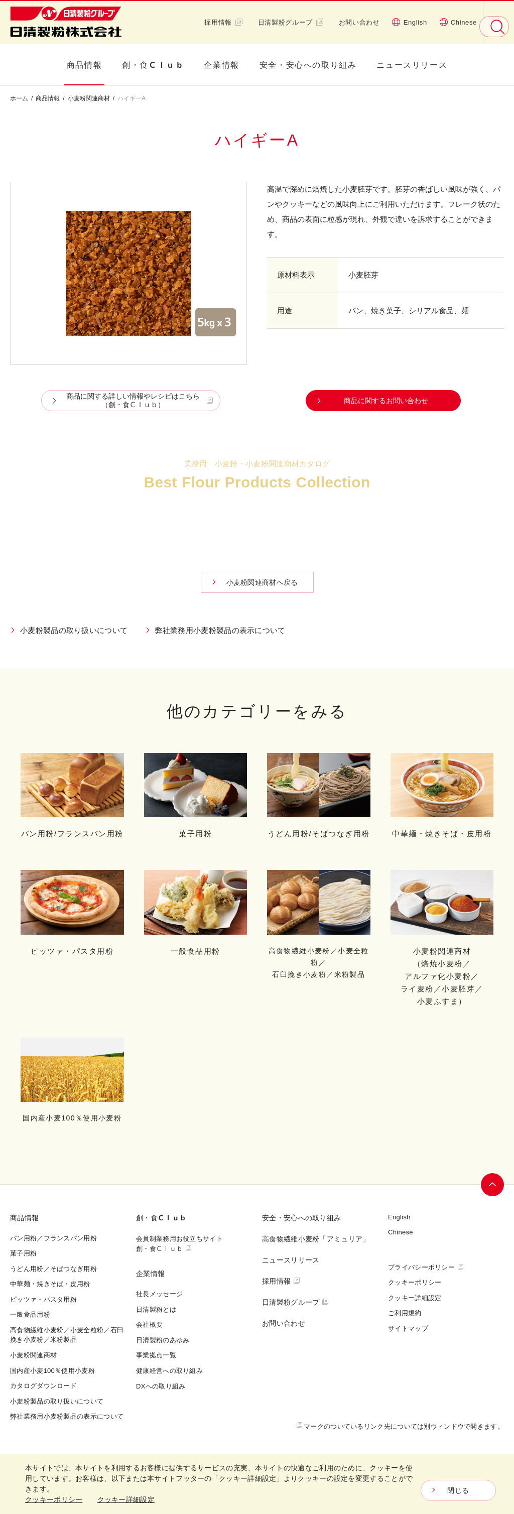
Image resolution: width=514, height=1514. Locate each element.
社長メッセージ (159, 1293)
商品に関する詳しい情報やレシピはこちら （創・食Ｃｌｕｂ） (133, 400)
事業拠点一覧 (156, 1354)
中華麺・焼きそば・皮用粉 (50, 1283)
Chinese (458, 22)
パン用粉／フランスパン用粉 (53, 1237)
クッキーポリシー (414, 1282)
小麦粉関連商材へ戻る (262, 582)
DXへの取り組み (160, 1386)
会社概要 (149, 1324)
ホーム (19, 98)
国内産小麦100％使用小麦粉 (52, 1370)
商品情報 (84, 64)
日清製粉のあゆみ (162, 1339)
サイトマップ (408, 1328)
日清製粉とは (156, 1309)
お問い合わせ (359, 22)
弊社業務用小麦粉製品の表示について (220, 630)
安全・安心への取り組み (308, 64)
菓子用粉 (23, 1252)
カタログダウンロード (260, 516)
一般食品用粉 (30, 1314)
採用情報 (223, 22)
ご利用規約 (405, 1312)
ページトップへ (492, 1184)
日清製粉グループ (291, 22)
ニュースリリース (411, 64)
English (409, 22)
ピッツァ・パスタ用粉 (43, 1299)
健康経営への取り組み (169, 1370)
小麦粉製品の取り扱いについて (73, 630)
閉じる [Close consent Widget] (458, 1490)
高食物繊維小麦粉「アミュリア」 (316, 1238)
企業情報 (221, 64)
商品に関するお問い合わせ (386, 400)
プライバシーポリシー (421, 1267)
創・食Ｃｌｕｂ (153, 64)
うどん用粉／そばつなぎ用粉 (53, 1268)
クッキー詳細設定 (414, 1297)
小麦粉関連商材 (89, 98)
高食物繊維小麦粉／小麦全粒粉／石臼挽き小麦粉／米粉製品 (66, 1334)
